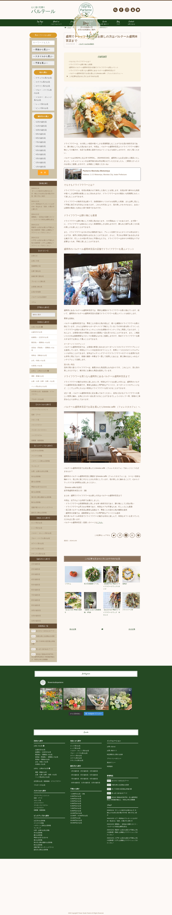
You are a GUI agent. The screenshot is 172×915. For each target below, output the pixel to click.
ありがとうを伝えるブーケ (43, 631)
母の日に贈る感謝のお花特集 (41, 497)
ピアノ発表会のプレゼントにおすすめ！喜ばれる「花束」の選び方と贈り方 (43, 205)
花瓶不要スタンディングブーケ (42, 507)
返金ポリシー (111, 762)
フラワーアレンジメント (39, 409)
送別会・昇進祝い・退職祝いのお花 (42, 349)
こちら (100, 522)
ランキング (35, 466)
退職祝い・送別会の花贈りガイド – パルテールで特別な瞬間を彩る (43, 217)
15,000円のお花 (75, 818)
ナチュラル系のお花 (38, 554)
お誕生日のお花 (36, 332)
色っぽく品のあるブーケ (42, 649)
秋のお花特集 (36, 502)
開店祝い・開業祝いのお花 (40, 342)
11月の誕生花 (36, 615)
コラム (33, 302)
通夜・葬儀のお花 (37, 376)
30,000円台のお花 (76, 823)
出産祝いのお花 (36, 366)
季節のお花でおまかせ (39, 487)
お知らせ (34, 256)
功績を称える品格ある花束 (43, 636)
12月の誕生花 (36, 621)
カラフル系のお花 (37, 549)
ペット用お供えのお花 (39, 386)
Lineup (73, 23)
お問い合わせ (111, 747)
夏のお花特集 (36, 482)
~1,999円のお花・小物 (77, 794)
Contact (131, 23)
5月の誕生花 (35, 584)
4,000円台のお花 (75, 801)
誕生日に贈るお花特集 (39, 513)
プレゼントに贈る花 (38, 281)
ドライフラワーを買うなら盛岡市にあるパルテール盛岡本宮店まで (92, 70)
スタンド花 (35, 420)
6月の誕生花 (35, 590)
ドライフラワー (36, 425)
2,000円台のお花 (75, 796)
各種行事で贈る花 (37, 276)
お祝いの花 (35, 261)
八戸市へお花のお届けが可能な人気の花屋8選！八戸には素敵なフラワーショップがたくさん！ (43, 241)
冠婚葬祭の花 (36, 266)
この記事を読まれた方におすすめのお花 (84, 76)
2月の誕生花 (35, 569)
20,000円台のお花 (76, 820)
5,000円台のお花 (75, 803)
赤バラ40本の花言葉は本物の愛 (43, 642)
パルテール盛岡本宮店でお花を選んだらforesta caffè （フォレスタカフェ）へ (96, 73)
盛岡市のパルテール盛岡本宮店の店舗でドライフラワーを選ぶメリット (93, 67)
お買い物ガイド (112, 750)
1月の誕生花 (35, 564)
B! (132, 535)
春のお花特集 (36, 492)
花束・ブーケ (36, 415)
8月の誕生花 (35, 600)
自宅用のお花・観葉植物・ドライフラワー (47, 781)
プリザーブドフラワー (39, 430)
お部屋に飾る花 (36, 287)
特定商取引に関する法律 (115, 754)
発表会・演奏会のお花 (39, 355)
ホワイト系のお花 (37, 543)
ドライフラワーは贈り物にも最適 (80, 64)
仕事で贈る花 (36, 271)
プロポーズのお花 (39, 785)
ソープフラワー (36, 435)
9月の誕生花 (35, 605)
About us (56, 23)
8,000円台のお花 (75, 811)
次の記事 (132, 629)
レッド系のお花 (36, 528)
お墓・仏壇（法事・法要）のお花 (42, 381)
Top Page (40, 23)
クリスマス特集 (36, 456)
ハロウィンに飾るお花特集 (40, 461)
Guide (104, 23)
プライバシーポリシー (114, 758)
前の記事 (73, 629)
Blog (118, 23)
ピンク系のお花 (36, 523)
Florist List (88, 23)
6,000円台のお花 (75, 806)
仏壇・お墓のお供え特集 (39, 471)
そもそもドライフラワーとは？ (80, 61)
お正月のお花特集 (37, 451)
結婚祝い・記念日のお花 (39, 337)
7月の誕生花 (35, 595)
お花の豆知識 (36, 292)
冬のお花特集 (36, 476)
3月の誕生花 (35, 574)
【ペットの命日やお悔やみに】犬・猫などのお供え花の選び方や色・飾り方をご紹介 (43, 192)
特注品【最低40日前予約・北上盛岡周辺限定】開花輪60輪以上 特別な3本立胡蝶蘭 (43, 656)
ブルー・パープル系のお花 (40, 538)
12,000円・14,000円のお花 (79, 816)
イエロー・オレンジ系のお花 (41, 533)
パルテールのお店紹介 (86, 44)
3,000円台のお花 (75, 799)
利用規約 (110, 766)
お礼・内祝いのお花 (38, 360)
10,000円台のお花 (76, 813)
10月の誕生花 (36, 610)
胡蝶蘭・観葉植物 (37, 440)
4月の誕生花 (35, 579)
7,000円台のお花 (75, 808)
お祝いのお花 (38, 746)
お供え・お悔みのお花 (41, 768)
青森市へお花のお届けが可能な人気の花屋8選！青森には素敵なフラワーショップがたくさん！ (43, 228)
